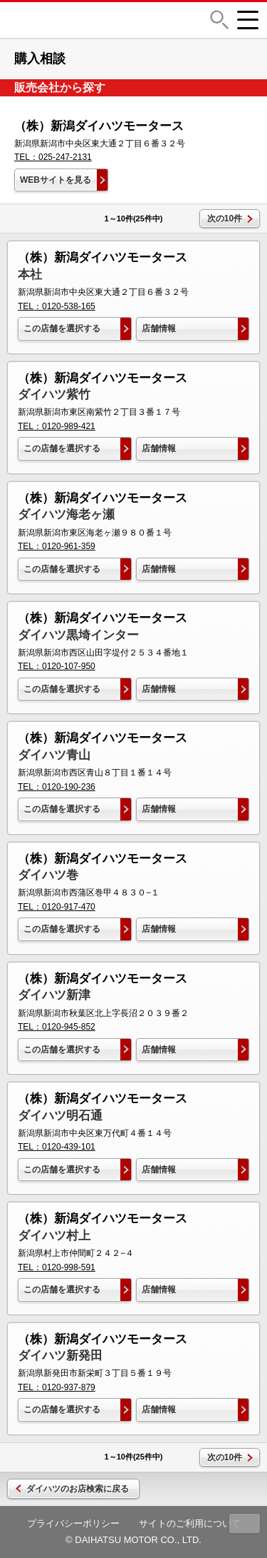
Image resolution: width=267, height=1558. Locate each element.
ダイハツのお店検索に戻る (77, 1489)
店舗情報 (159, 328)
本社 (30, 274)
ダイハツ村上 (54, 1235)
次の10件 (224, 218)
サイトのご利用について (190, 1523)
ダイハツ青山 (54, 755)
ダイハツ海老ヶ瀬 (66, 514)
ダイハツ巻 (48, 875)
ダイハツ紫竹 (54, 394)
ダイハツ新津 (54, 995)
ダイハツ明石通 (60, 1115)
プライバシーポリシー (73, 1523)
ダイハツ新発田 (60, 1355)
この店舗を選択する (61, 328)
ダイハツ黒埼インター (78, 635)
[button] (219, 19)
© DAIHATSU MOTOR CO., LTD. (133, 1539)
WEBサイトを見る (55, 180)
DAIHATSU (95, 20)
